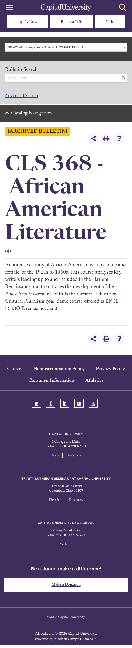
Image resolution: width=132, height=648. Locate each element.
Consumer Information (51, 382)
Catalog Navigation (33, 115)
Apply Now (27, 22)
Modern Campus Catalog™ (75, 642)
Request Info (71, 22)
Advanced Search (23, 96)
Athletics (94, 382)
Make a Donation (66, 587)
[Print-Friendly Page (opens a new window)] (106, 140)
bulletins (47, 636)
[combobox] (66, 47)
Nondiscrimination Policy (59, 371)
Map (54, 457)
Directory (74, 457)
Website (54, 502)
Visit (110, 22)
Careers (14, 371)
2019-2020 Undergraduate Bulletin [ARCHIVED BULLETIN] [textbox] (47, 47)
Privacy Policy (110, 371)
